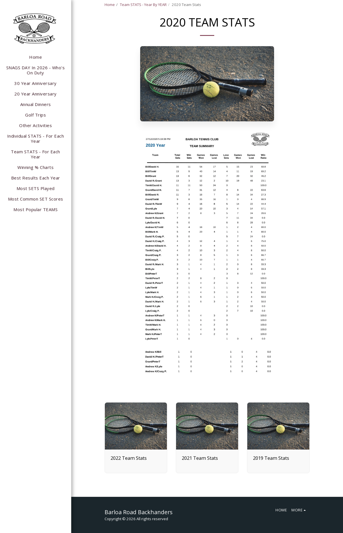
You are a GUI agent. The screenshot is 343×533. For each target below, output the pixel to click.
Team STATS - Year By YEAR (143, 4)
